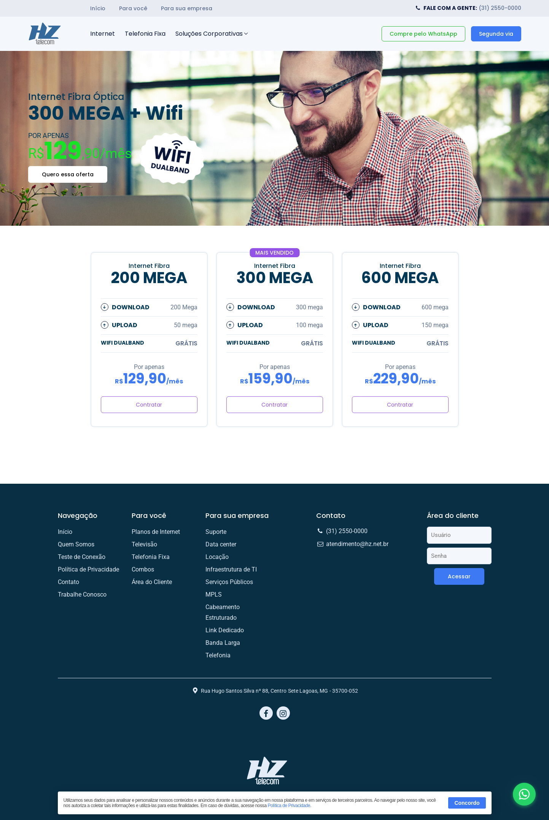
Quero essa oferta (68, 174)
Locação (217, 556)
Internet (102, 33)
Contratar (149, 404)
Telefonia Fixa (145, 33)
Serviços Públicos (229, 582)
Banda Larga (222, 642)
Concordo (466, 803)
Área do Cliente (152, 582)
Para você (133, 8)
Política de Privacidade (289, 805)
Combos (143, 569)
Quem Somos (76, 544)
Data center (220, 544)
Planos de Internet (156, 531)
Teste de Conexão (81, 556)
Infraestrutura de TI (231, 569)
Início (97, 8)
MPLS (213, 594)
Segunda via (496, 34)
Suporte (215, 531)
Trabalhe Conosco (82, 594)
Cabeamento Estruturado (222, 612)
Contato (68, 582)
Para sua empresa (186, 8)
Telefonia (218, 655)
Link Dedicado (224, 630)
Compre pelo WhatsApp (423, 34)
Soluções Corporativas (209, 33)
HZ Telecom (45, 33)
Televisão (144, 544)
